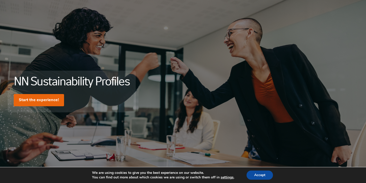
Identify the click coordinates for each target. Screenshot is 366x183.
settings (227, 177)
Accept (259, 175)
